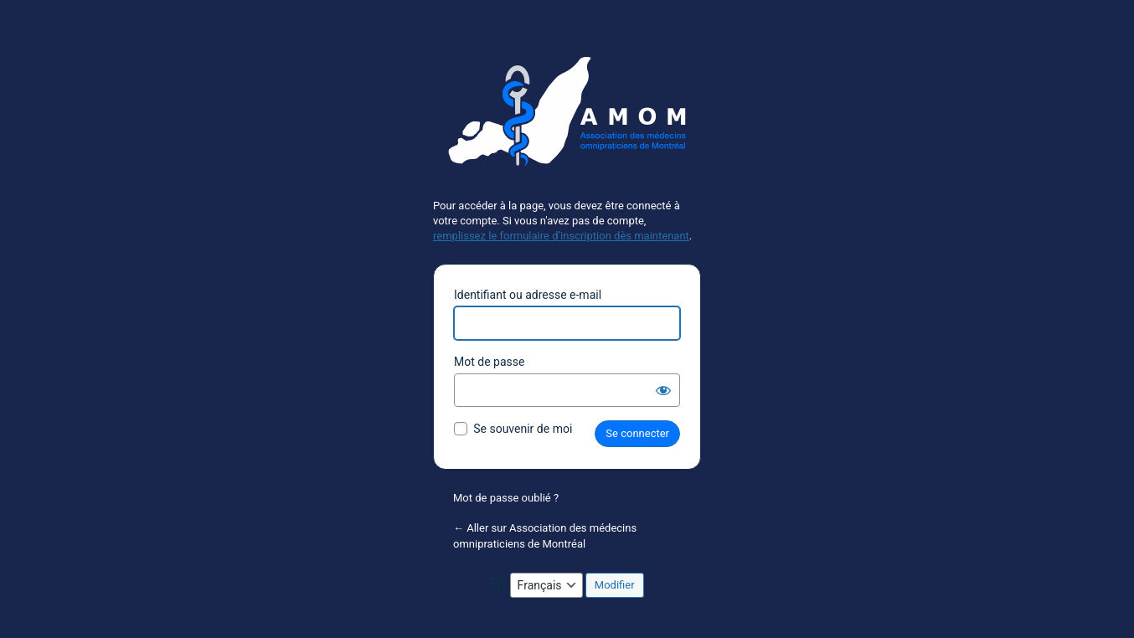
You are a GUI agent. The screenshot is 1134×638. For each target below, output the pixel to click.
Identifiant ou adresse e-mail (527, 294)
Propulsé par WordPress (567, 117)
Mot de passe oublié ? (506, 497)
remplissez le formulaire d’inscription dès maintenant (561, 235)
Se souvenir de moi (522, 428)
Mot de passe (489, 361)
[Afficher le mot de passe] (663, 390)
